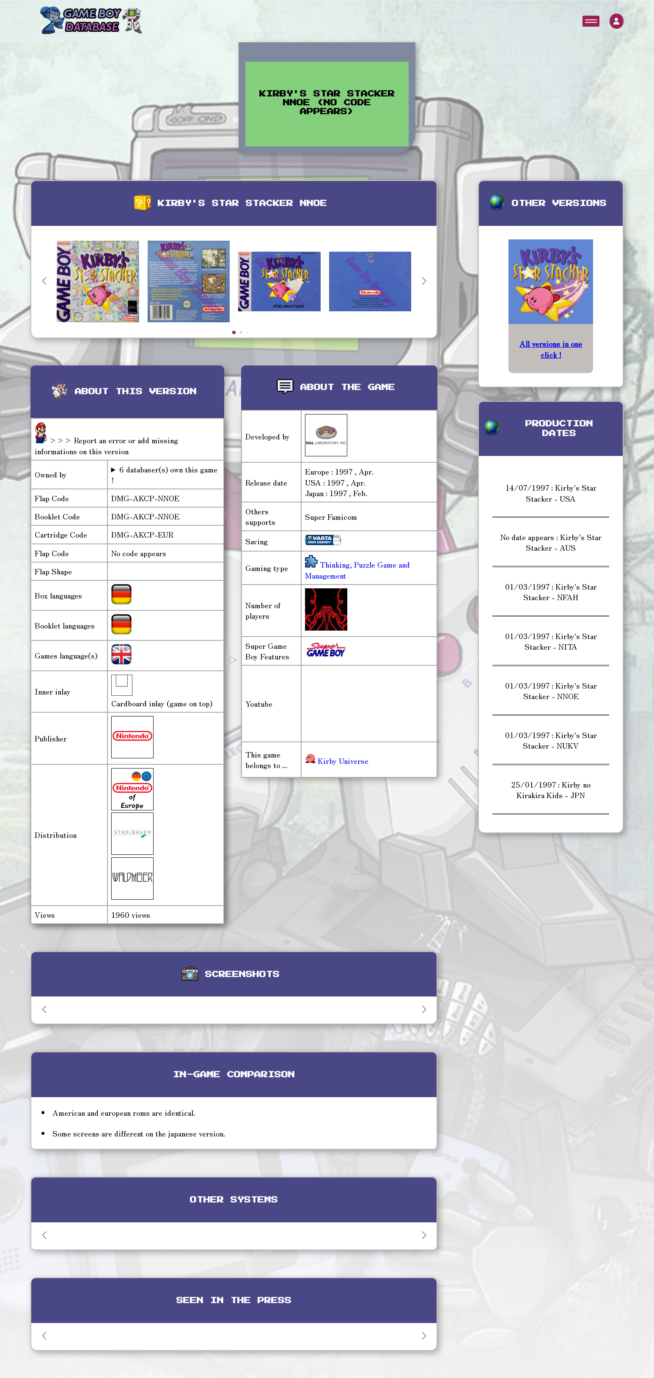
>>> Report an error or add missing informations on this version (106, 445)
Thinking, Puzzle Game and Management (357, 569)
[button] (423, 280)
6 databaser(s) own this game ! (164, 474)
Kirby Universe (336, 760)
